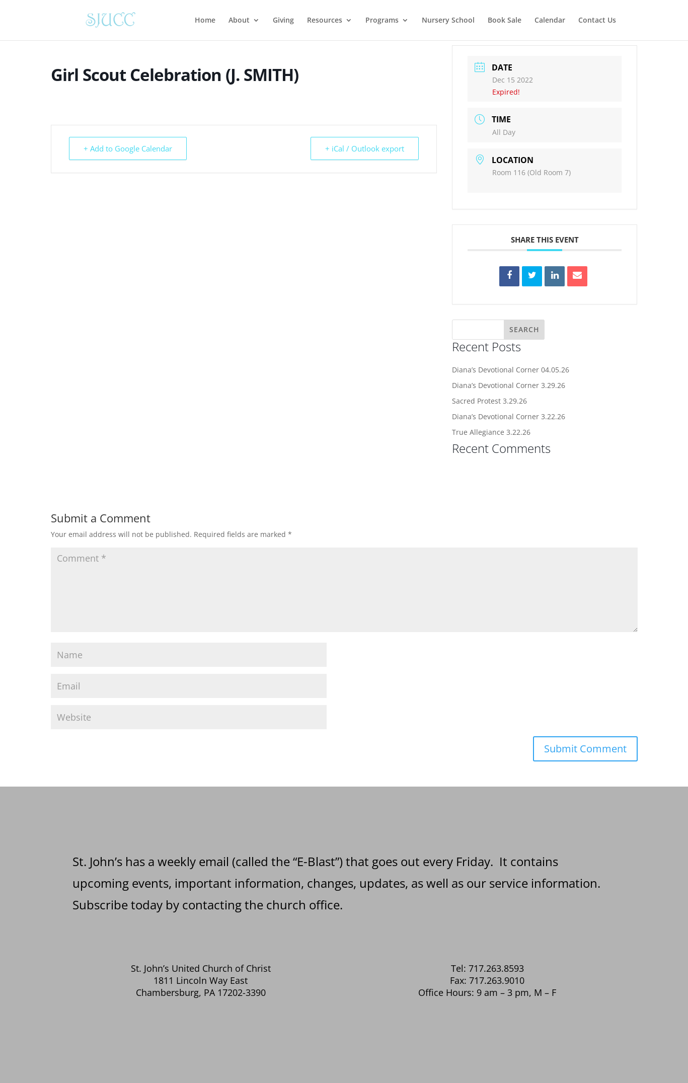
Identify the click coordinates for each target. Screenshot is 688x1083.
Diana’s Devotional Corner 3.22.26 (508, 416)
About (239, 21)
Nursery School (448, 21)
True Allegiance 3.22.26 (491, 432)
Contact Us (597, 21)
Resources (324, 21)
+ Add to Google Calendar (128, 148)
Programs (382, 21)
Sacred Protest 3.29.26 (489, 401)
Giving (283, 21)
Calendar (549, 21)
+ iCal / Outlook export (364, 148)
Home (205, 21)
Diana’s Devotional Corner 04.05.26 (510, 369)
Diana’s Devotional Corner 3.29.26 (508, 385)
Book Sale (504, 21)
